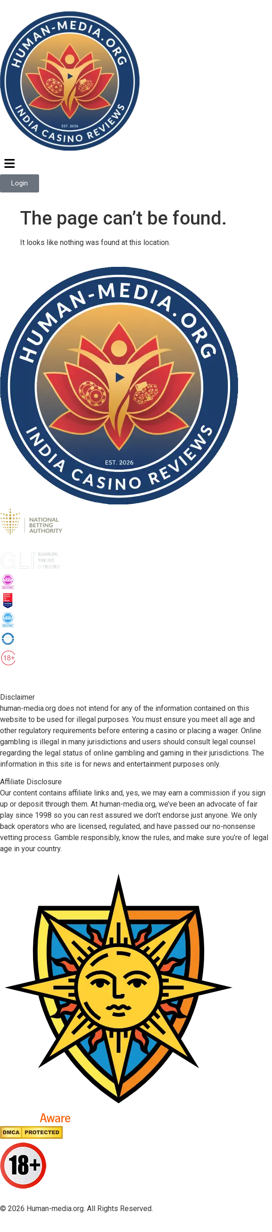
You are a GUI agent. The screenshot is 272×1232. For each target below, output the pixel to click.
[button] (136, 164)
